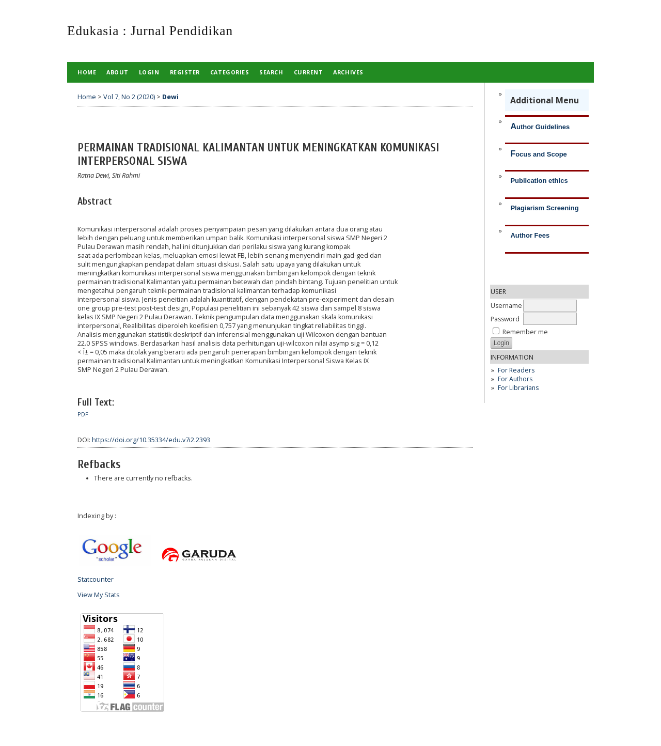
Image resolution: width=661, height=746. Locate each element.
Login (149, 72)
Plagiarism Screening (544, 208)
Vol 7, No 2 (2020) (129, 96)
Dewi (170, 96)
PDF (82, 414)
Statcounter (95, 579)
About (117, 72)
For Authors (515, 379)
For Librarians (518, 387)
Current (308, 72)
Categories (229, 72)
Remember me (525, 332)
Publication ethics (539, 180)
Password (505, 319)
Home (86, 72)
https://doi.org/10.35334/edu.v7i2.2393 (151, 440)
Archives (348, 72)
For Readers (516, 370)
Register (185, 72)
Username (506, 305)
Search (271, 72)
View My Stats (98, 594)
